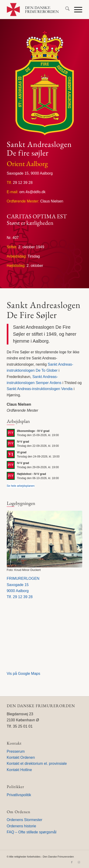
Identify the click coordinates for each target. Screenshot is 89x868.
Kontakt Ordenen (21, 757)
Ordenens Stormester (24, 820)
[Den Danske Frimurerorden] (37, 9)
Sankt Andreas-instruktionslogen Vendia (40, 389)
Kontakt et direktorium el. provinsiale (37, 763)
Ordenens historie (21, 826)
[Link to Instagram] (78, 862)
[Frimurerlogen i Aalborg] (44, 539)
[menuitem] (65, 9)
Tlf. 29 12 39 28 (20, 597)
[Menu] (75, 9)
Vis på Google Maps (23, 674)
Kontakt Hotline (19, 770)
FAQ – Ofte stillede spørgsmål (31, 832)
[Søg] (65, 9)
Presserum (16, 751)
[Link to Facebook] (71, 862)
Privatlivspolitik (19, 795)
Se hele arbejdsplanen (20, 485)
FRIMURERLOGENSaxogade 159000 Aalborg (23, 584)
